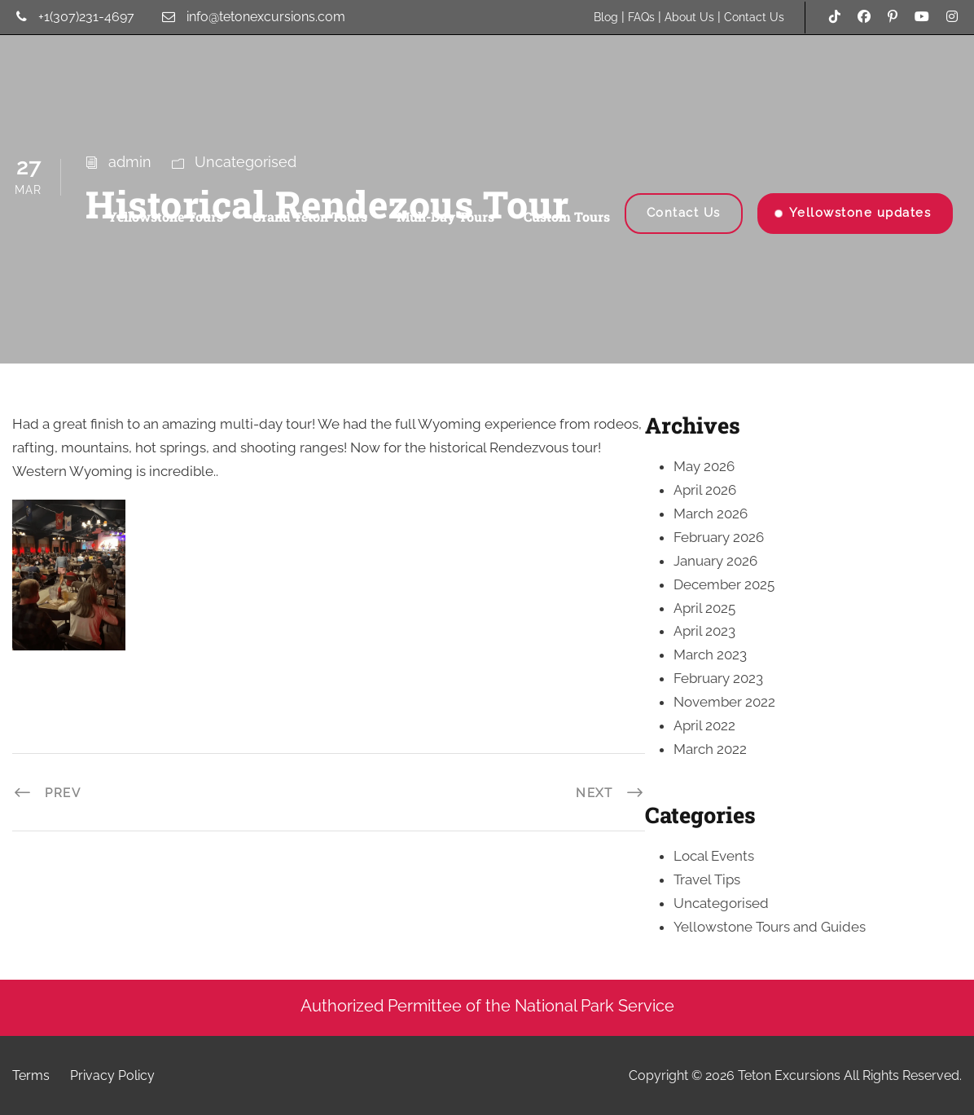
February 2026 (718, 537)
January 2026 (715, 561)
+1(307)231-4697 (86, 16)
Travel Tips (706, 879)
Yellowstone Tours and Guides (769, 927)
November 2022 (724, 702)
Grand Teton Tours (309, 216)
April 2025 (704, 608)
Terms (31, 1075)
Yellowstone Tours (165, 216)
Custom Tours (567, 216)
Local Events (713, 856)
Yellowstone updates (860, 212)
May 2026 (704, 466)
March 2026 (710, 513)
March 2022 (710, 749)
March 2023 (710, 654)
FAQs (641, 17)
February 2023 (718, 678)
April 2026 (704, 490)
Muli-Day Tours (445, 216)
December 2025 (723, 584)
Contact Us (754, 17)
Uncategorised (721, 903)
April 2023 (704, 631)
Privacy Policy (112, 1075)
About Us (689, 17)
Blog (606, 17)
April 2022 (704, 725)
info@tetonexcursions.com (265, 16)
